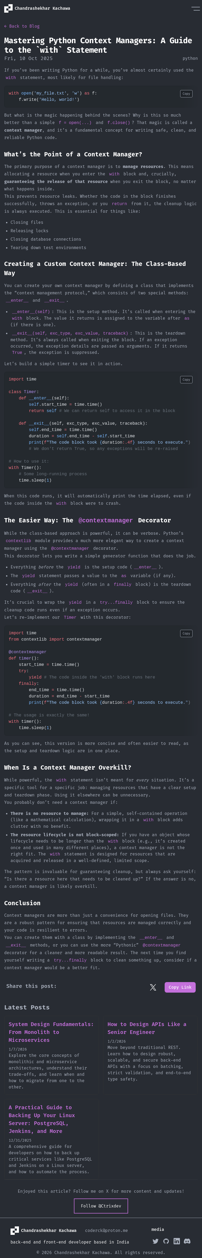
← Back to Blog (21, 26)
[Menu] (195, 8)
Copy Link (180, 987)
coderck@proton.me (106, 1230)
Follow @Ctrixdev (101, 1206)
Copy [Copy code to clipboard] (186, 94)
